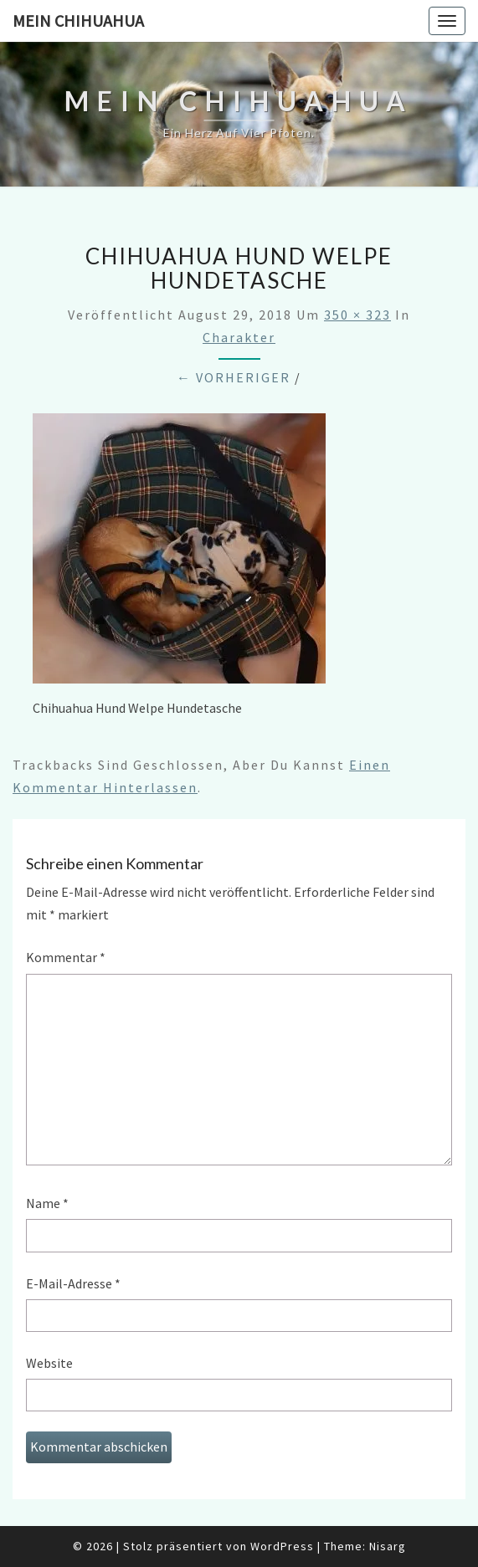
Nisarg (387, 1546)
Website (49, 1362)
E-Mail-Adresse (73, 1283)
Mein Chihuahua (78, 20)
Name (47, 1203)
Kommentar (65, 957)
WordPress (282, 1546)
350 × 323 (357, 314)
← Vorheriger (233, 377)
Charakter (239, 337)
